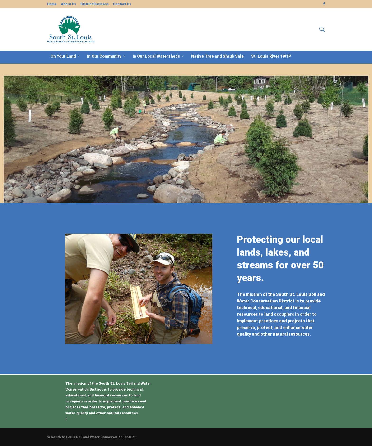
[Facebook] (66, 419)
